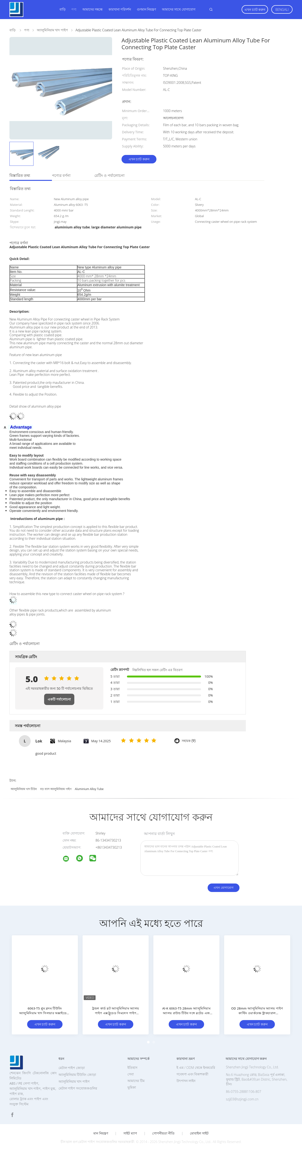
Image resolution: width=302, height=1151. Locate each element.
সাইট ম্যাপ (130, 1133)
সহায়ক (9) (189, 741)
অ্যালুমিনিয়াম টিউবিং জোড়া (77, 1074)
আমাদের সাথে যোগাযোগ (178, 9)
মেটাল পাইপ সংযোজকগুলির (78, 1088)
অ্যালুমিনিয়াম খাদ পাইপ (74, 1081)
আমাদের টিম (136, 1080)
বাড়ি (62, 9)
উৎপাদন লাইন (185, 1080)
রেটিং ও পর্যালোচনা (109, 175)
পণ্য (73, 9)
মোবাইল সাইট (199, 1133)
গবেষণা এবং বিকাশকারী (192, 1074)
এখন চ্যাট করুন (254, 9)
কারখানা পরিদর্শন (120, 9)
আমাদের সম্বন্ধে (92, 9)
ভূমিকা (131, 1087)
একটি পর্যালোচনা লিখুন (59, 701)
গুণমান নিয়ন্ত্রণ (146, 9)
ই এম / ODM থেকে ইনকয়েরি (195, 1067)
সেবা (130, 1074)
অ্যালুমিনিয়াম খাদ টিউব (24, 789)
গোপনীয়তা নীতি (163, 1133)
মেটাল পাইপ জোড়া (72, 1068)
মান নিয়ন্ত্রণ (100, 1133)
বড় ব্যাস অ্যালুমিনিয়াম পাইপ (55, 789)
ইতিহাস (132, 1067)
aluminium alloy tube (89, 789)
